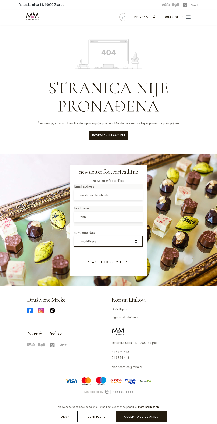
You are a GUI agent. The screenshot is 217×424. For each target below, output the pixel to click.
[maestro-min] (101, 380)
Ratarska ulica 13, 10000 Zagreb (41, 4)
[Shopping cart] (173, 17)
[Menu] (188, 17)
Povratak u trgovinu (108, 135)
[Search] (123, 17)
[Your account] (145, 17)
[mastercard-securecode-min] (116, 380)
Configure (97, 417)
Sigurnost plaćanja (125, 317)
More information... (149, 407)
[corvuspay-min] (145, 380)
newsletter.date (85, 232)
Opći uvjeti (119, 309)
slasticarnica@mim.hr (127, 367)
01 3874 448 (120, 357)
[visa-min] (71, 380)
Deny (65, 417)
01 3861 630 (120, 352)
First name (82, 208)
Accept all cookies (141, 417)
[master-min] (86, 380)
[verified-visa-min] (130, 380)
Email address (84, 186)
